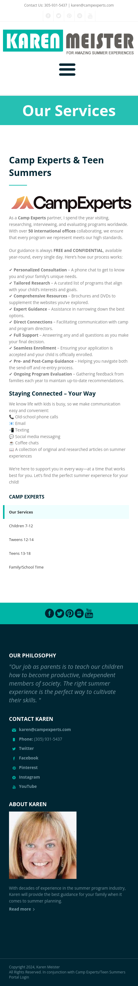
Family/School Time (26, 567)
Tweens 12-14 (21, 539)
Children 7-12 (21, 525)
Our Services (21, 512)
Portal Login (19, 977)
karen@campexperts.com (92, 5)
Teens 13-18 (20, 553)
